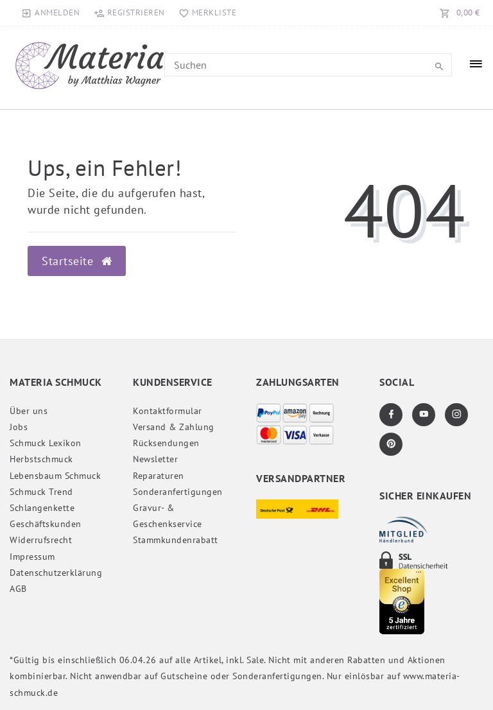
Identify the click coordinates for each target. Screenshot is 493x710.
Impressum (32, 556)
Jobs (19, 427)
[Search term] (308, 64)
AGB (18, 588)
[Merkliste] (205, 13)
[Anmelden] (50, 13)
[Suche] (439, 67)
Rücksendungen (166, 443)
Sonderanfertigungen (178, 492)
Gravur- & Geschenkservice (167, 516)
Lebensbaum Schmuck (55, 475)
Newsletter (155, 459)
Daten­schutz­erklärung (56, 572)
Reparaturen (158, 475)
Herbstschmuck (41, 459)
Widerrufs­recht (41, 540)
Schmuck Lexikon (46, 443)
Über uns (29, 411)
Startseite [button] (77, 261)
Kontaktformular (167, 411)
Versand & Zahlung (173, 427)
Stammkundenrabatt (175, 540)
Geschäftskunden (46, 524)
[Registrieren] (129, 13)
